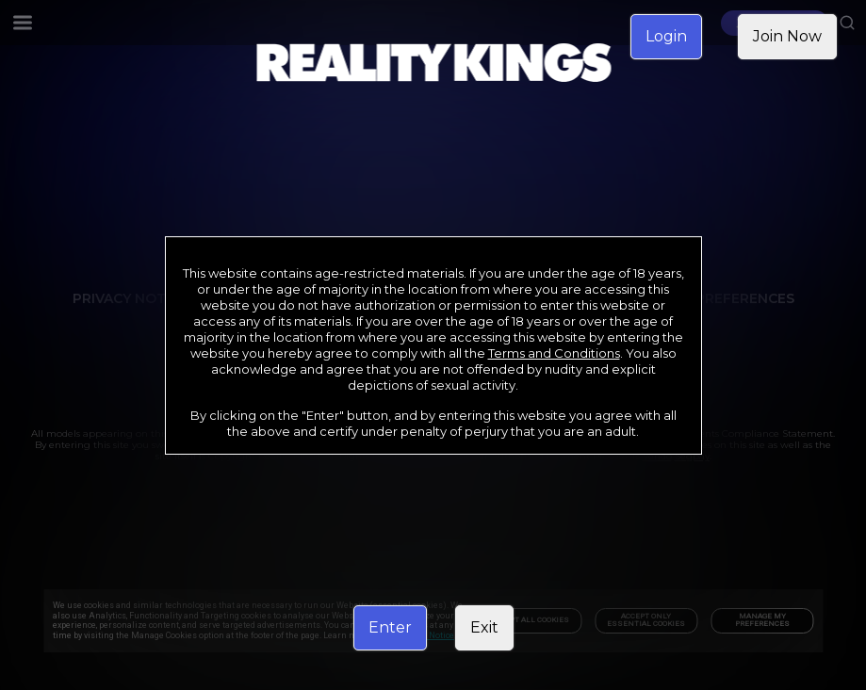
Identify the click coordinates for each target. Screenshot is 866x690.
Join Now (787, 36)
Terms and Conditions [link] (554, 353)
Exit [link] (484, 627)
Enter (390, 627)
